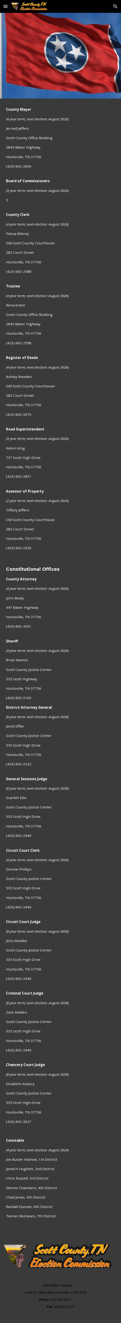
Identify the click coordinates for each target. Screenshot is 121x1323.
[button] (5, 6)
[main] (60, 668)
